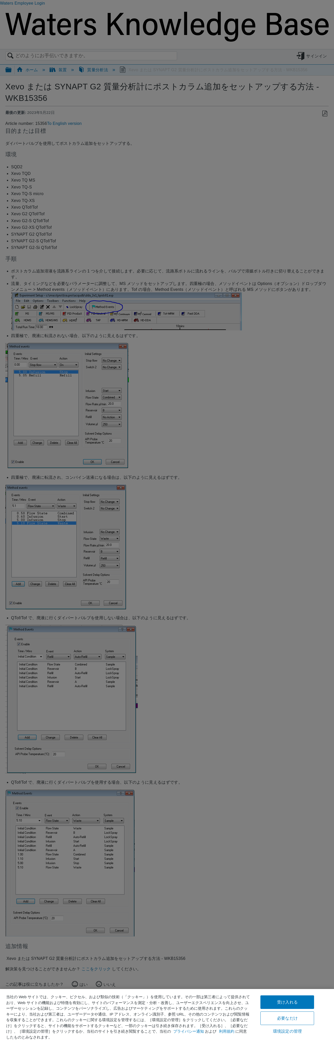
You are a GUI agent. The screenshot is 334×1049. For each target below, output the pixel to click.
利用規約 (226, 1031)
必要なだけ (287, 1018)
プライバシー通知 (188, 1031)
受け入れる (287, 1002)
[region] (167, 1019)
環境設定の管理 (287, 1031)
